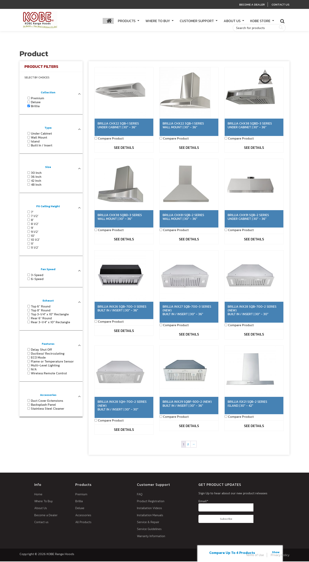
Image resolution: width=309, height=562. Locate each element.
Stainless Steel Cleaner (47, 409)
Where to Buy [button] (158, 21)
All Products (84, 522)
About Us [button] (232, 21)
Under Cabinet (41, 134)
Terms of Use (252, 555)
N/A (34, 370)
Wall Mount (39, 138)
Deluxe (36, 102)
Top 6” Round (40, 307)
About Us (40, 508)
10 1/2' (35, 240)
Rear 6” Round (41, 319)
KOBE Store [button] (260, 21)
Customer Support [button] (197, 21)
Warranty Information (152, 536)
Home (38, 494)
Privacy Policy (278, 555)
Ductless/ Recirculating (47, 354)
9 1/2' (34, 232)
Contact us (42, 522)
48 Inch (36, 185)
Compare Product (111, 139)
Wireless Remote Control (49, 374)
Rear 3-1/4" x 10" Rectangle (50, 322)
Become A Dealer (250, 4)
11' (32, 244)
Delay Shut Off (41, 350)
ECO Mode (38, 358)
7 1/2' (34, 216)
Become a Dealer (46, 515)
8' (32, 220)
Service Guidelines (150, 529)
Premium (37, 98)
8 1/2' (35, 224)
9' (32, 228)
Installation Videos (150, 508)
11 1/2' (35, 248)
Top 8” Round (40, 311)
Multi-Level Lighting (45, 366)
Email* (225, 505)
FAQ (139, 494)
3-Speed (37, 275)
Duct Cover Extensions (47, 401)
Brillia (35, 106)
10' (33, 236)
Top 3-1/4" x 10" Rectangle (50, 315)
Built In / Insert (41, 146)
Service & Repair (149, 522)
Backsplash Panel (43, 405)
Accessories (83, 515)
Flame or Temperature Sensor (52, 362)
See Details (124, 148)
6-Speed (37, 279)
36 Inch (36, 177)
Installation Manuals (151, 515)
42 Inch (36, 181)
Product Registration (152, 501)
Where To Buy (44, 501)
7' (32, 212)
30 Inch (36, 173)
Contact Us (280, 4)
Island (35, 142)
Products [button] (127, 21)
